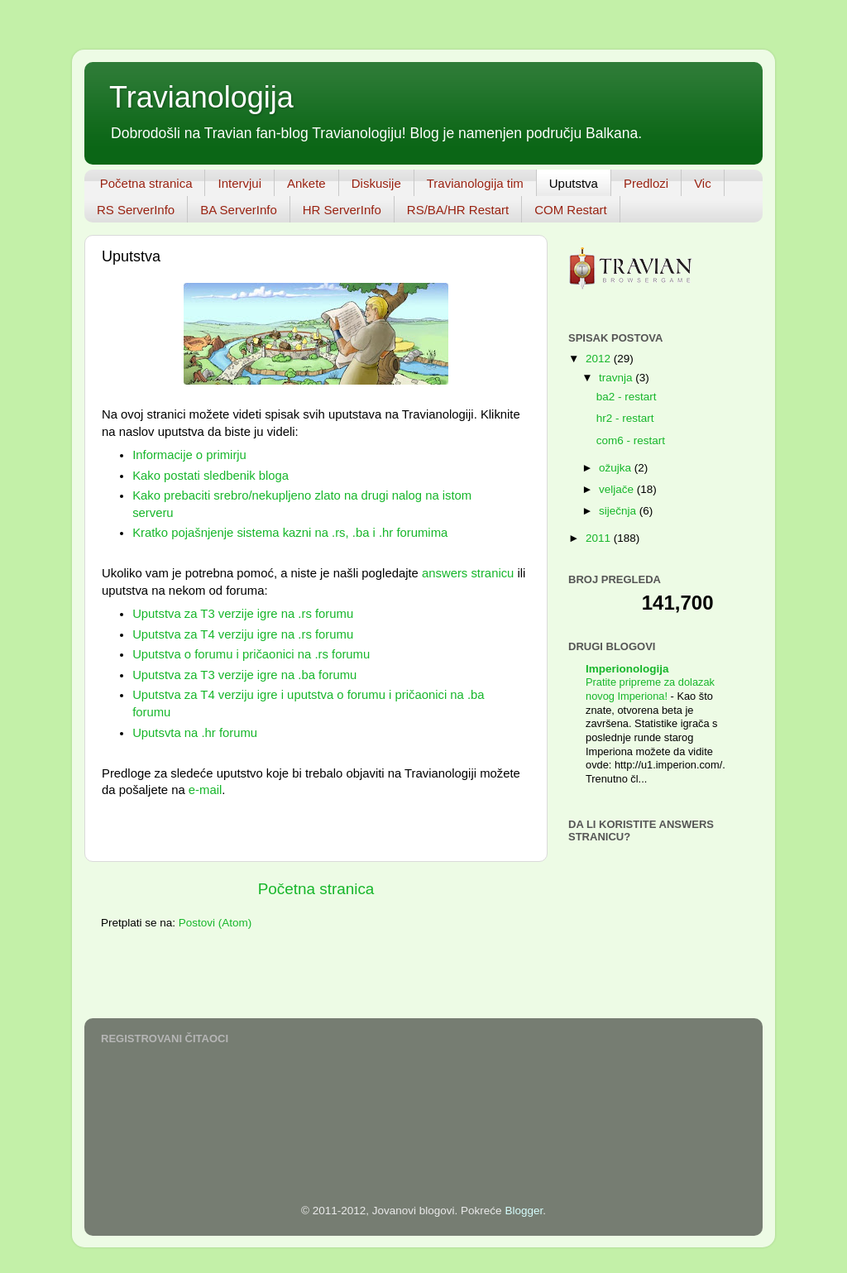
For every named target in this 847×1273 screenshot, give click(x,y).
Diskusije (376, 183)
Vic (702, 183)
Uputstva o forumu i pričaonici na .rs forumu (251, 654)
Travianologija (201, 97)
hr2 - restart (625, 418)
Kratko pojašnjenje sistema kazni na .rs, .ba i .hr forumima (289, 532)
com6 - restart (630, 440)
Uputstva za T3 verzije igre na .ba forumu (244, 675)
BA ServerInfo (238, 210)
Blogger (524, 1210)
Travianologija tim (475, 183)
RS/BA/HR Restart (458, 210)
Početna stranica (146, 183)
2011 (600, 538)
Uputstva (573, 183)
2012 (600, 358)
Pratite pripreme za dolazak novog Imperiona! (650, 689)
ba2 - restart (626, 396)
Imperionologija (627, 669)
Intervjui (239, 183)
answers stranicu (468, 573)
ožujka (616, 468)
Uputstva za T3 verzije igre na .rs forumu (242, 613)
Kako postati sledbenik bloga (210, 475)
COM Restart (570, 210)
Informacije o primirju (189, 455)
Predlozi (646, 183)
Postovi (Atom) (215, 922)
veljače (618, 489)
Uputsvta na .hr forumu (194, 732)
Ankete (306, 183)
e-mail (205, 790)
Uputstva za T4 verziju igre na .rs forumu (242, 634)
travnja (617, 377)
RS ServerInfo (136, 210)
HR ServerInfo (342, 210)
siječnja (619, 511)
